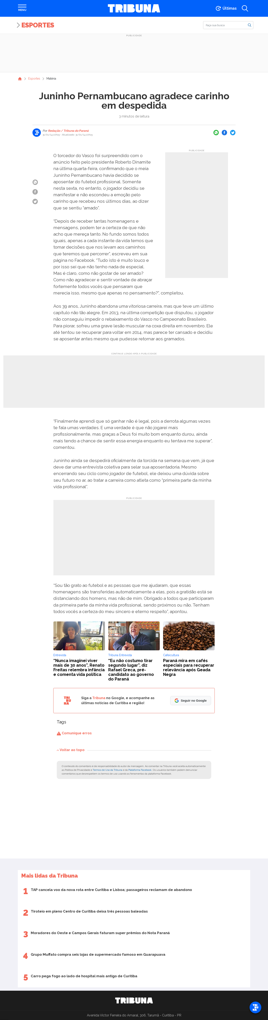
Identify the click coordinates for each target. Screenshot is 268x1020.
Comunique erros (74, 733)
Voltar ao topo (71, 750)
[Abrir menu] (22, 8)
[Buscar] (228, 25)
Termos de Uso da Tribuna (107, 769)
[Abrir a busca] (245, 8)
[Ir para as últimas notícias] (226, 8)
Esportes (37, 25)
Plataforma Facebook (140, 769)
